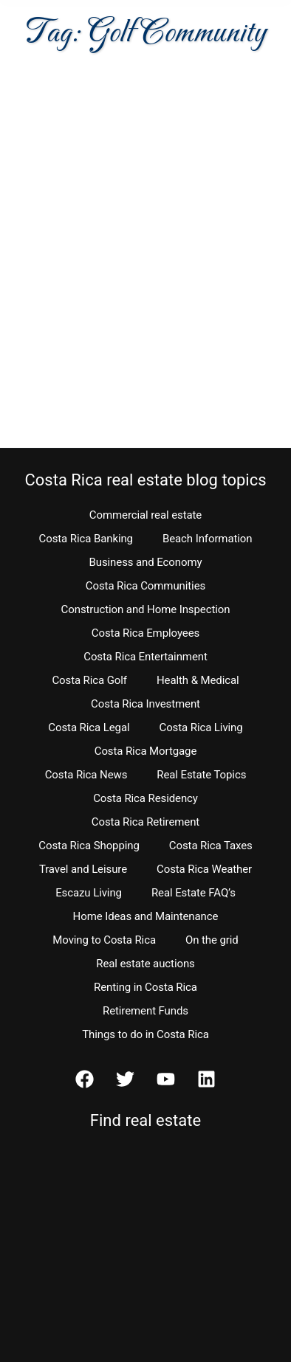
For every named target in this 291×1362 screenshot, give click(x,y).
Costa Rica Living (201, 727)
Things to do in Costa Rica (145, 1034)
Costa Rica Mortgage (146, 751)
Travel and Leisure (83, 869)
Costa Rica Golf (89, 680)
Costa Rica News (86, 774)
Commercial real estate (145, 515)
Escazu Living (88, 892)
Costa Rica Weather (204, 869)
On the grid (212, 940)
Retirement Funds (145, 1010)
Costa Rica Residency (145, 798)
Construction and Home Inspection (145, 609)
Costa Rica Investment (145, 704)
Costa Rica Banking (86, 538)
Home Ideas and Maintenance (146, 916)
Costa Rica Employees (145, 633)
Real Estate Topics (201, 774)
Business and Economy (145, 562)
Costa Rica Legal (88, 727)
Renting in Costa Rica (145, 987)
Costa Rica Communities (145, 585)
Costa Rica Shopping (89, 845)
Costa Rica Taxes (211, 845)
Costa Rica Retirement (145, 822)
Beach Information (207, 538)
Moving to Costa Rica (104, 940)
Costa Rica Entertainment (145, 656)
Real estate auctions (145, 963)
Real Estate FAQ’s (193, 892)
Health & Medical (198, 680)
